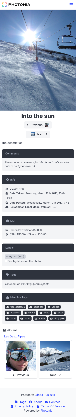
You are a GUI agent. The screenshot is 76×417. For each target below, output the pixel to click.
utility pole (57, 318)
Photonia (46, 410)
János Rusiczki (45, 395)
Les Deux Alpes (14, 336)
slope (44, 313)
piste (58, 313)
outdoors (13, 313)
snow (25, 318)
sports (39, 318)
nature (29, 313)
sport (11, 318)
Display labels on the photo (23, 261)
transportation (15, 307)
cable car (36, 307)
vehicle (53, 307)
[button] (71, 4)
